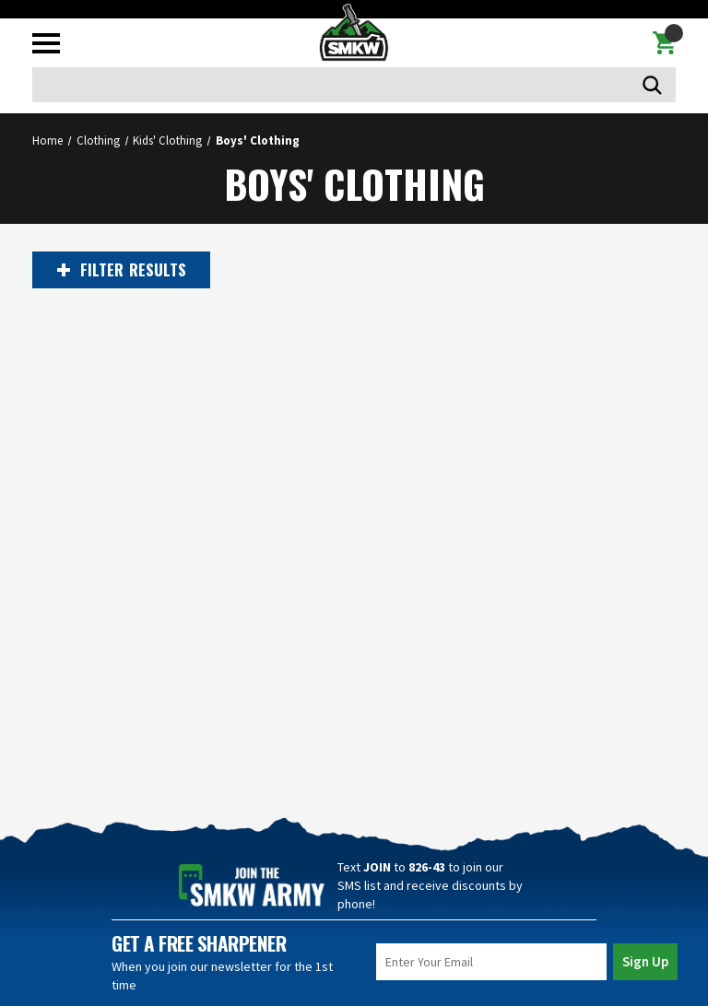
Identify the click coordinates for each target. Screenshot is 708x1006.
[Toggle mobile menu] (46, 43)
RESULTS (121, 270)
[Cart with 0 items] (664, 43)
